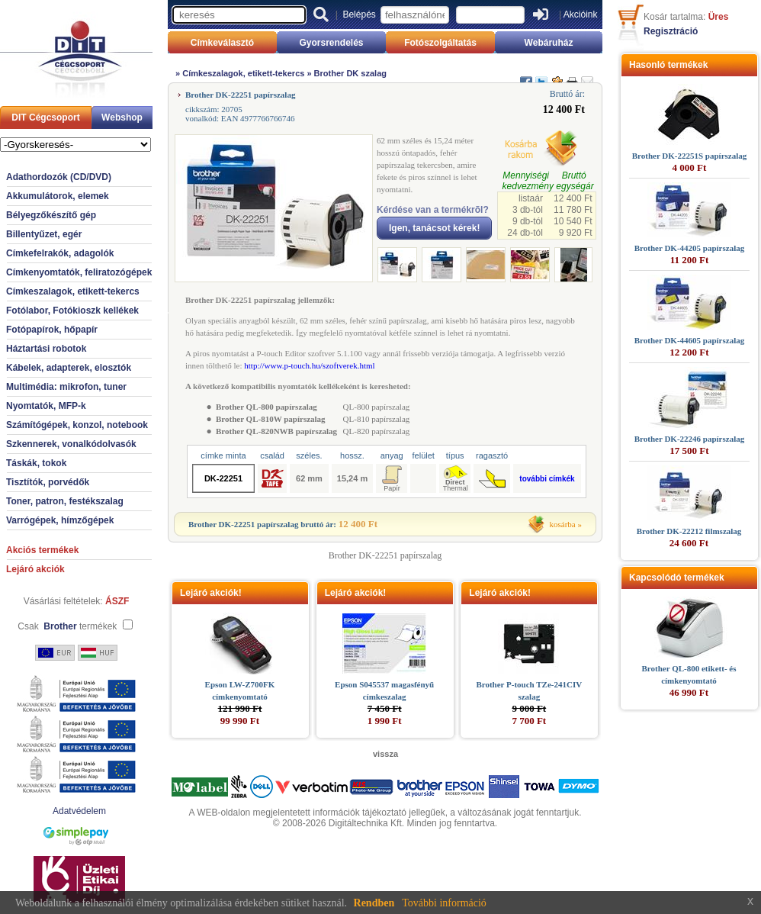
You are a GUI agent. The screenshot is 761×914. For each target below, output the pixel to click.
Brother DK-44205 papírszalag (689, 248)
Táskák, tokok (36, 463)
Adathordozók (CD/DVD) (58, 177)
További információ (444, 903)
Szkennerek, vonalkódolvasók (71, 444)
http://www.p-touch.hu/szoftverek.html (309, 365)
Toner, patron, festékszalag (65, 501)
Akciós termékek (42, 550)
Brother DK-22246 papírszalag (689, 438)
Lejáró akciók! (211, 592)
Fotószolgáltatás (440, 42)
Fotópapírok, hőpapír (52, 329)
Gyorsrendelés (331, 42)
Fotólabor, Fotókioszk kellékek (72, 310)
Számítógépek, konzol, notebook (77, 425)
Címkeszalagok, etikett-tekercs (73, 291)
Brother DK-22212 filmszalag (689, 531)
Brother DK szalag (350, 73)
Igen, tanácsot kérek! (434, 228)
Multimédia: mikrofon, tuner (66, 386)
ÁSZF (117, 601)
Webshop (122, 117)
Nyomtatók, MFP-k (46, 406)
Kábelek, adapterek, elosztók (68, 367)
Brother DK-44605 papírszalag (689, 340)
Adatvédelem (79, 811)
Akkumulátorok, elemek (57, 196)
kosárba (563, 524)
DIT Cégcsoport (45, 117)
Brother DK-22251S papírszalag (689, 155)
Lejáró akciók (35, 569)
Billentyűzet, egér (44, 234)
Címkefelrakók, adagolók (60, 253)
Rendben (374, 903)
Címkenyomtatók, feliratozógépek (79, 272)
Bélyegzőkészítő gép (51, 215)
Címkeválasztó (222, 42)
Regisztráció (671, 31)
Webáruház (549, 42)
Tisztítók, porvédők (47, 482)
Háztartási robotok (46, 348)
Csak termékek (67, 626)
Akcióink (581, 14)
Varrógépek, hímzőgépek (60, 520)
